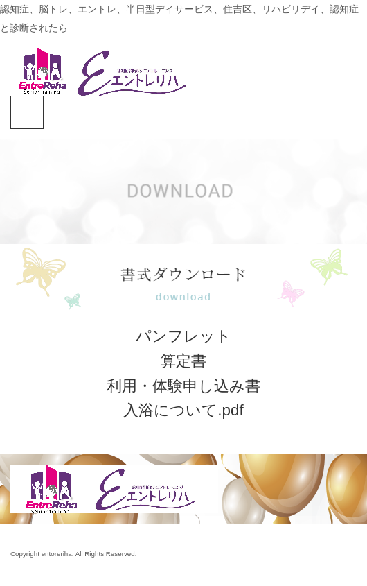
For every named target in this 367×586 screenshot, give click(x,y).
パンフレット (183, 336)
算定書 (183, 361)
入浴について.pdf (183, 410)
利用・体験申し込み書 (183, 386)
